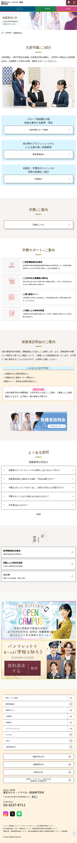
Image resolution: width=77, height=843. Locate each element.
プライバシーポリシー (28, 826)
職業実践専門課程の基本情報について (44, 828)
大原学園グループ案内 (38, 130)
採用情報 (64, 831)
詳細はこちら (38, 225)
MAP (34, 797)
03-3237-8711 (14, 805)
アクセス (69, 4)
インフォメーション (13, 728)
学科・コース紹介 (12, 698)
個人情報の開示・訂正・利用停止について (16, 828)
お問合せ (68, 8)
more (38, 514)
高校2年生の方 (38, 757)
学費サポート (10, 710)
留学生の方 (38, 772)
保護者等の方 (38, 764)
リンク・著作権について (11, 826)
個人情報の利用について (45, 826)
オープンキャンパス (20, 8)
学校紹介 (38, 179)
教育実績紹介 (38, 154)
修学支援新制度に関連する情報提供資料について (44, 831)
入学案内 (9, 716)
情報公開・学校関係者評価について (14, 831)
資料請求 (47, 8)
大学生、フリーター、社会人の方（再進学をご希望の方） (38, 780)
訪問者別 (8, 33)
